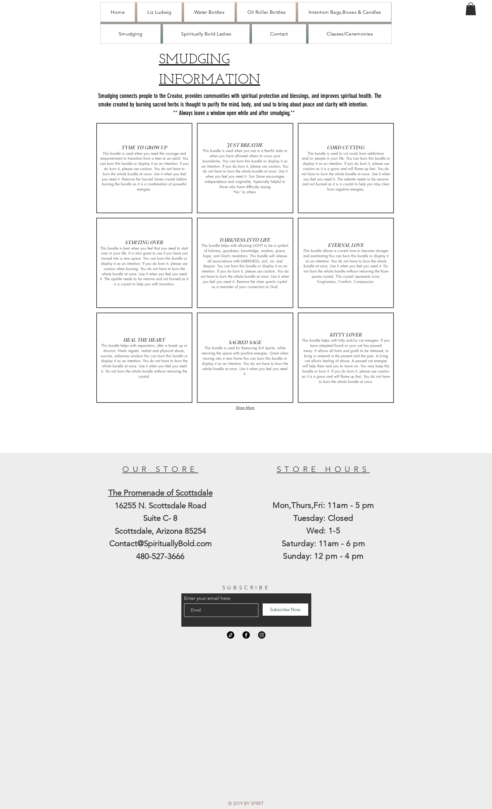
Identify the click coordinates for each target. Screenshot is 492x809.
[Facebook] (246, 635)
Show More (245, 407)
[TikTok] (230, 635)
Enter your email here (207, 598)
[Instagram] (261, 635)
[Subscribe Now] (285, 609)
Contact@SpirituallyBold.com (160, 543)
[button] (470, 8)
